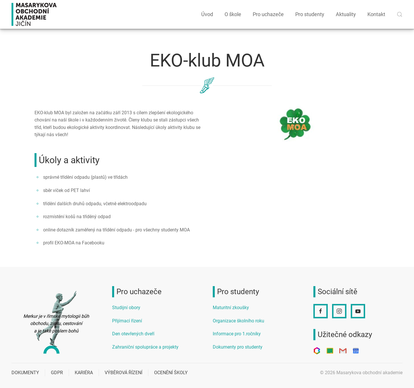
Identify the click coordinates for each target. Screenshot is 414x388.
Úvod (207, 14)
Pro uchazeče (268, 14)
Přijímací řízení (127, 321)
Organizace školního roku (238, 321)
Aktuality (346, 14)
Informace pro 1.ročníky (237, 333)
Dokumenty (25, 372)
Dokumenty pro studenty (237, 347)
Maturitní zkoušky (231, 307)
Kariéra (84, 372)
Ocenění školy (171, 372)
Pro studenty (309, 14)
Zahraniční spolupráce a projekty (145, 347)
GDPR (57, 372)
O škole (233, 14)
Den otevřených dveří (133, 333)
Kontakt (376, 14)
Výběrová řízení (123, 372)
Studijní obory (126, 307)
